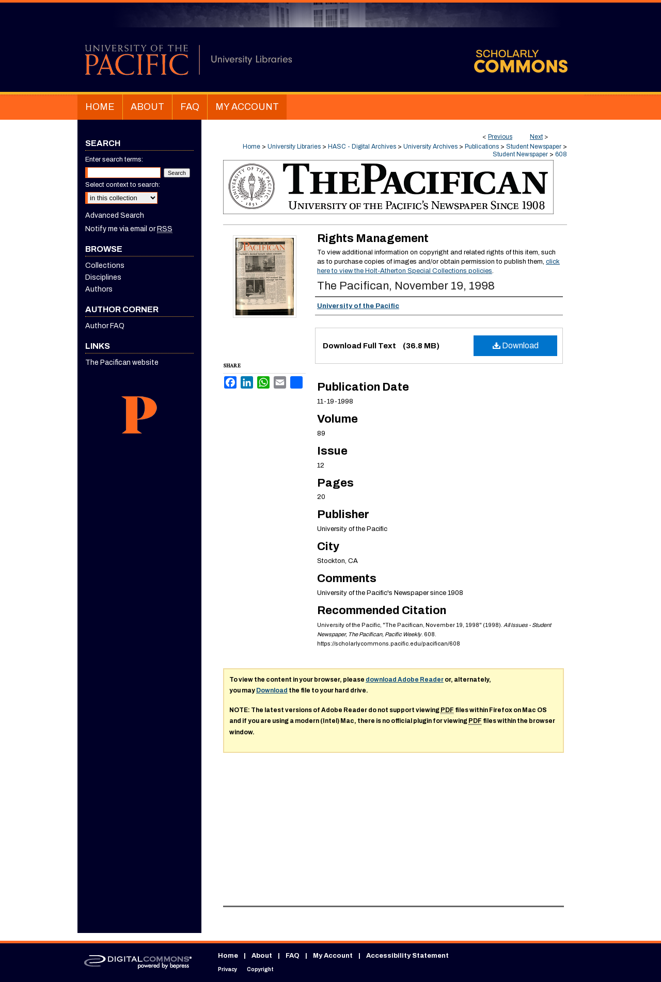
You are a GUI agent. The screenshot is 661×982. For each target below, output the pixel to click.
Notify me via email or (128, 229)
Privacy (227, 969)
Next (536, 136)
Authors (99, 289)
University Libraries (294, 146)
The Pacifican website (122, 362)
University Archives (430, 146)
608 (561, 154)
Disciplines (103, 277)
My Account (333, 955)
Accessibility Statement (407, 955)
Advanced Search (114, 215)
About (261, 955)
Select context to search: (122, 184)
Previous (500, 136)
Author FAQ (104, 326)
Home (251, 146)
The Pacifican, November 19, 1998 (406, 286)
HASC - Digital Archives (362, 146)
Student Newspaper (533, 146)
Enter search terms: (114, 159)
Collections (104, 265)
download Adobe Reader (405, 679)
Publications (482, 146)
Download (516, 345)
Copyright (260, 969)
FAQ (293, 955)
